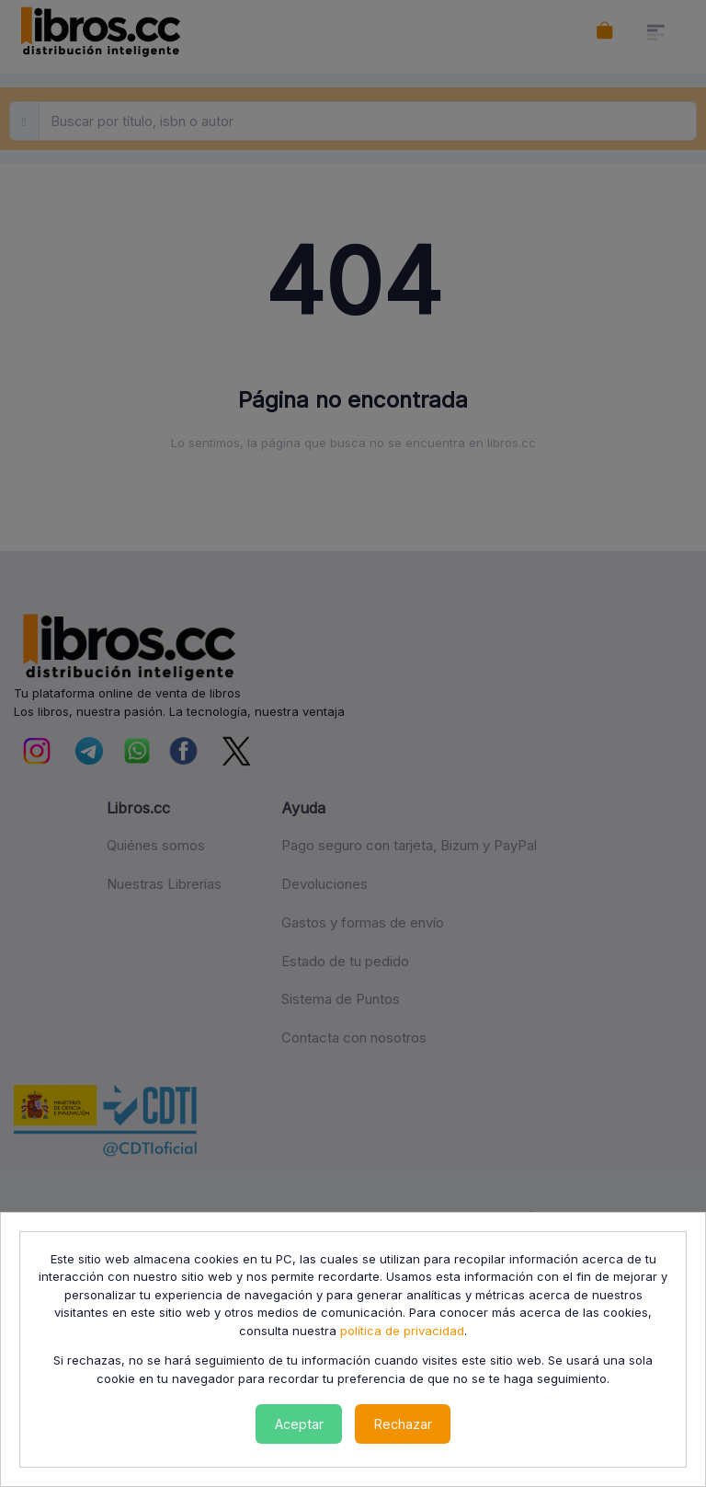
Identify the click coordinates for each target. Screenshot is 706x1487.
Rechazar (403, 1424)
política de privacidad (402, 1330)
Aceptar (299, 1424)
